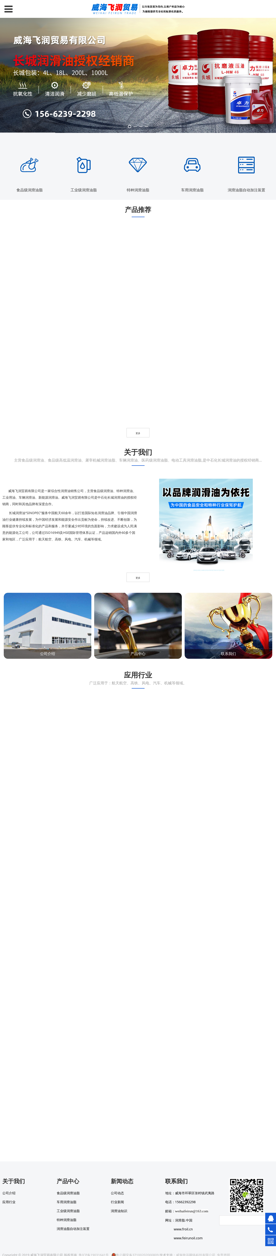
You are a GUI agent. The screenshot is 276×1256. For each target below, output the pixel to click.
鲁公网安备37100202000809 (135, 1248)
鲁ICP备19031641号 (94, 1248)
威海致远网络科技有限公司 (195, 1248)
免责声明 (223, 1248)
